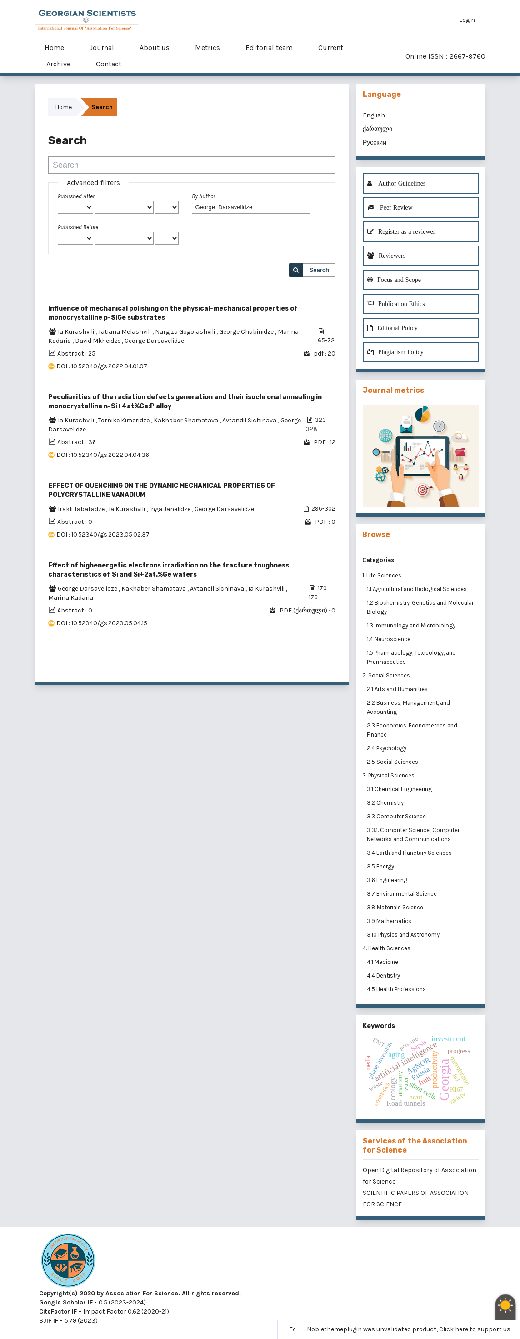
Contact (108, 64)
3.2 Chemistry (386, 802)
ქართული (377, 129)
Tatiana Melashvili (125, 332)
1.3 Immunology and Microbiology (412, 625)
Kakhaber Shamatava (187, 420)
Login (467, 20)
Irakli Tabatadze (82, 509)
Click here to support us (474, 1329)
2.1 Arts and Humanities (398, 689)
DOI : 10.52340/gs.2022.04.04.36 (102, 455)
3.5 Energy (381, 866)
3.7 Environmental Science (402, 893)
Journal (102, 47)
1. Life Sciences (381, 575)
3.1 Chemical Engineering (400, 789)
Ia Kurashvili (76, 332)
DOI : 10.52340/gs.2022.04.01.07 (101, 366)
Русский (374, 142)
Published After (76, 196)
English (374, 115)
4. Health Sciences (386, 948)
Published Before (78, 227)
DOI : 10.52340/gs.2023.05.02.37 (103, 534)
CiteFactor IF (58, 1311)
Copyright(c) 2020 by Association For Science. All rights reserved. (140, 1293)
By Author (203, 196)
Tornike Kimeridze (124, 420)
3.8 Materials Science (396, 907)
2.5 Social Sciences (393, 761)
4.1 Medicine (383, 961)
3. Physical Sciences (388, 775)
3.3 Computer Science (397, 816)
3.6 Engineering (388, 880)
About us (155, 47)
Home (54, 47)
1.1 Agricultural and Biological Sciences (417, 589)
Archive (58, 64)
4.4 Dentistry (384, 975)
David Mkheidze (98, 341)
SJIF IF (48, 1320)
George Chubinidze (247, 332)
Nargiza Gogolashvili (185, 332)
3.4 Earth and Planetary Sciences (410, 852)
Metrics (207, 47)
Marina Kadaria (70, 598)
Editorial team (269, 47)
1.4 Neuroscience (389, 639)
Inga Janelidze (170, 509)
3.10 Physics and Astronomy (404, 934)
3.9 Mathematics (390, 921)
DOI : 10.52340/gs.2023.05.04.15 (101, 623)
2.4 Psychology (387, 748)
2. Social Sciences (386, 675)
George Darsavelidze (154, 341)
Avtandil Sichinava (250, 420)
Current (330, 47)
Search (319, 269)
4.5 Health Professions (397, 989)
